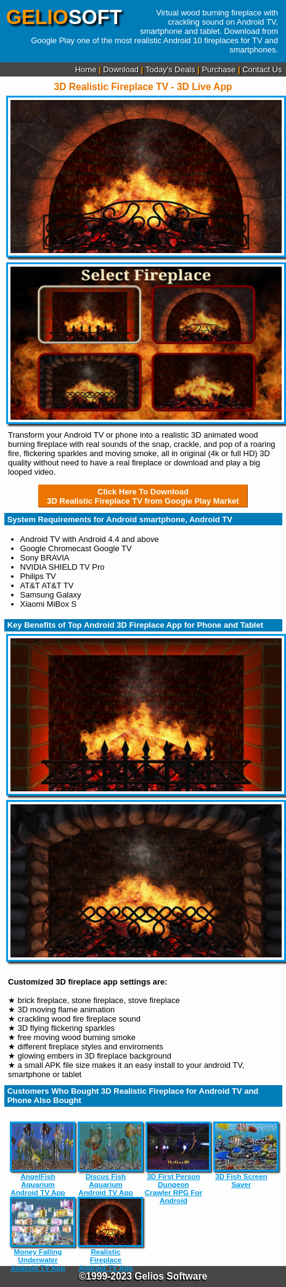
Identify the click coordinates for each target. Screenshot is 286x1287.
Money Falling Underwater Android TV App (38, 1234)
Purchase (218, 69)
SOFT (64, 17)
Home (86, 69)
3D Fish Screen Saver (241, 1155)
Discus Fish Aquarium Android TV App (106, 1159)
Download (121, 69)
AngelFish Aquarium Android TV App (38, 1159)
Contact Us (262, 69)
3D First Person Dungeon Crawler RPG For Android (174, 1163)
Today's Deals (170, 69)
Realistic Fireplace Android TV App (106, 1234)
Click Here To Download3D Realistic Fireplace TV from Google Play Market (143, 496)
